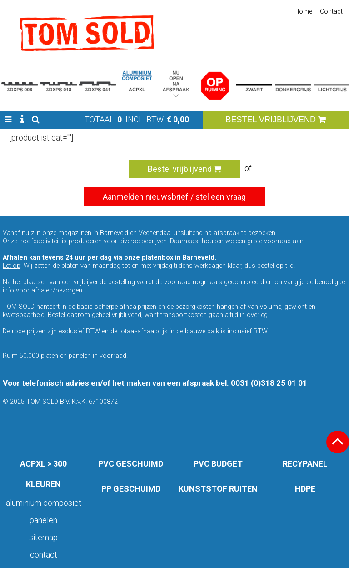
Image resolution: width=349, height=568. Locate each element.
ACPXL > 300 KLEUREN (43, 474)
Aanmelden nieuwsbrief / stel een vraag (174, 196)
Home (303, 11)
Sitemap (43, 537)
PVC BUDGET (218, 463)
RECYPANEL (305, 463)
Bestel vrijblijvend (184, 169)
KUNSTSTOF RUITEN (218, 488)
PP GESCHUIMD (130, 488)
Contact (331, 11)
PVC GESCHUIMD (130, 463)
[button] (8, 120)
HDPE (305, 488)
